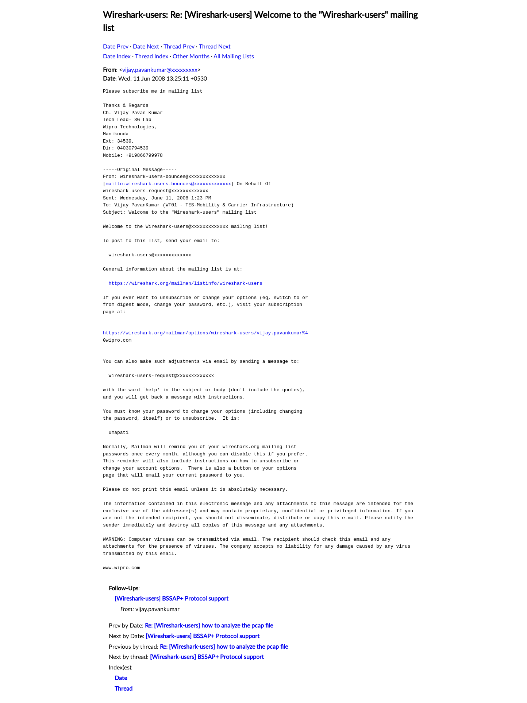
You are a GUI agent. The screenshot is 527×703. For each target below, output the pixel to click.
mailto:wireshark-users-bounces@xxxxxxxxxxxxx (168, 183)
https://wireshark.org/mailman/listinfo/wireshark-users (185, 283)
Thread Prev (179, 47)
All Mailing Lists (234, 56)
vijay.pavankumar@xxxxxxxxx (159, 70)
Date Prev (115, 47)
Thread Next (215, 47)
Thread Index (151, 56)
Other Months (191, 56)
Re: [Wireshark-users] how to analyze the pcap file (209, 626)
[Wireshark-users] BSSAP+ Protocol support (171, 599)
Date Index (117, 56)
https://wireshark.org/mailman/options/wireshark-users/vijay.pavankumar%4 (205, 333)
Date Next (146, 47)
